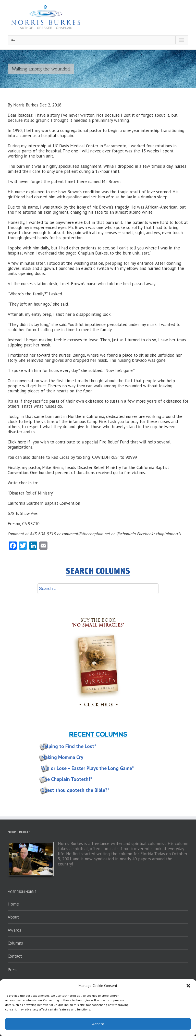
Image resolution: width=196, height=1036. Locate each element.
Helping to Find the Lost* (68, 746)
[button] (188, 985)
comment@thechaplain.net (86, 534)
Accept (98, 1024)
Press (12, 969)
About (13, 917)
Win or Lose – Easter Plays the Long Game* (87, 768)
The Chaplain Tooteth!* (66, 779)
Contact (15, 956)
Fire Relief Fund (114, 442)
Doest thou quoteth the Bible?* (75, 790)
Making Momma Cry (62, 757)
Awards (14, 930)
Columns (15, 943)
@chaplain (126, 534)
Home (13, 904)
